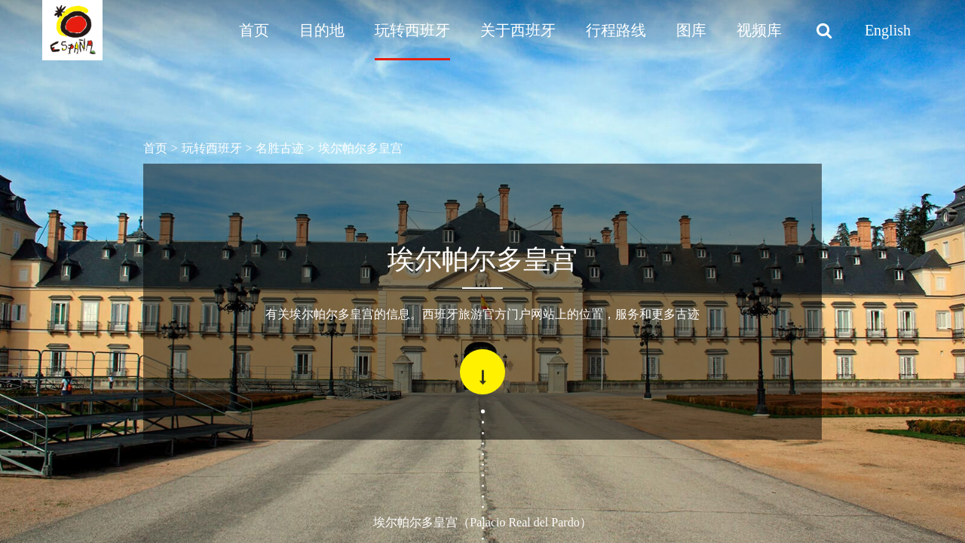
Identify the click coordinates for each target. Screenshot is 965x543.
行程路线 (616, 30)
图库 (691, 30)
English (888, 30)
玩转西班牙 (412, 30)
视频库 (759, 30)
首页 (254, 30)
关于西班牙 (518, 30)
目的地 (322, 30)
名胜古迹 (280, 148)
